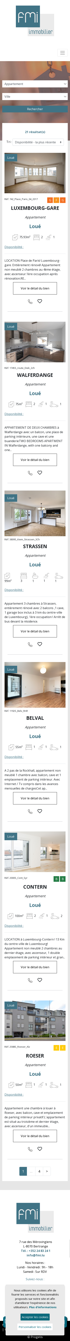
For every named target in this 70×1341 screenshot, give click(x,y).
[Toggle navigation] (62, 52)
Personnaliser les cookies (35, 1327)
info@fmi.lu (36, 1255)
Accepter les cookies (35, 1317)
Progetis (37, 1337)
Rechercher (35, 109)
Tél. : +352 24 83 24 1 (35, 1251)
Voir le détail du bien (35, 288)
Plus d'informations (43, 1307)
